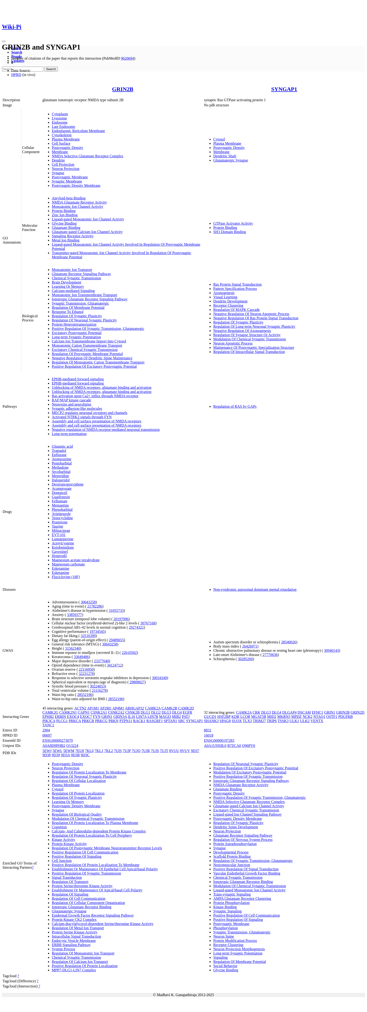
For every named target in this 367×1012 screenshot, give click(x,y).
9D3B (75, 755)
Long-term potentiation (69, 434)
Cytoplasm (60, 114)
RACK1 (139, 721)
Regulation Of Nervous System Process (242, 840)
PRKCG (101, 721)
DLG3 (166, 712)
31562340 (72, 648)
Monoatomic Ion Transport (72, 270)
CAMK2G (50, 712)
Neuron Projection (65, 169)
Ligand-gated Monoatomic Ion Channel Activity (88, 219)
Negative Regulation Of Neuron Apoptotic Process (251, 314)
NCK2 (307, 717)
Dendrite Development (230, 301)
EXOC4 (73, 717)
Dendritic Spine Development (235, 827)
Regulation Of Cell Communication (78, 898)
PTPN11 (125, 721)
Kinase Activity (63, 840)
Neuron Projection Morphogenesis (239, 949)
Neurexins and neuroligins (71, 404)
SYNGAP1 (284, 89)
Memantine (60, 505)
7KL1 (99, 751)
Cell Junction (62, 861)
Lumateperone (62, 539)
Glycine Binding (64, 223)
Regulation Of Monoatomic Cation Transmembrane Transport (98, 362)
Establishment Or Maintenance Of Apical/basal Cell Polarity (97, 890)
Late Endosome (63, 127)
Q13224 (72, 746)
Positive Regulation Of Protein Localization (84, 966)
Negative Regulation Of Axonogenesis (242, 331)
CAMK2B (169, 708)
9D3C (85, 755)
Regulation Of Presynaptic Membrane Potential (87, 354)
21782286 (94, 606)
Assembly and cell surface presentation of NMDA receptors (96, 421)
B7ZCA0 (234, 746)
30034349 (159, 678)
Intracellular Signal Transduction (76, 936)
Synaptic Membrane (67, 181)
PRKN (113, 721)
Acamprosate (61, 488)
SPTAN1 (170, 721)
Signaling (220, 957)
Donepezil (59, 493)
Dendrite (58, 160)
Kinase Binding (225, 907)
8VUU (174, 751)
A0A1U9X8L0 (215, 746)
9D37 (195, 751)
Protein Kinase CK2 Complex (74, 920)
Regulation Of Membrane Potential (78, 308)
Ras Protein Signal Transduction (237, 284)
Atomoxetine (61, 459)
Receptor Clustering (228, 305)
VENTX (317, 721)
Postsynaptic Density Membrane (76, 185)
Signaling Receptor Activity (73, 236)
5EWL (57, 751)
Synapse (58, 173)
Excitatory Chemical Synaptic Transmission (84, 350)
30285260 (245, 659)
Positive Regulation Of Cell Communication (85, 852)
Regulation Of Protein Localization (78, 793)
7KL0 (89, 751)
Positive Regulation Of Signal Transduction (246, 869)
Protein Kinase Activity (69, 844)
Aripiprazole (61, 514)
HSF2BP (224, 717)
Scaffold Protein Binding (232, 856)
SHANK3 (211, 721)
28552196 (84, 695)
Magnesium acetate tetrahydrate (75, 560)
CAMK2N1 (68, 712)
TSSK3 (283, 721)
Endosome (60, 122)
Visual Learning (225, 297)
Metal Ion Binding (65, 240)
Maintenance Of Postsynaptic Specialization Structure (253, 347)
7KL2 (108, 751)
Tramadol (59, 451)
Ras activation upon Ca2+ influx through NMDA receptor (95, 396)
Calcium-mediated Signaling (73, 291)
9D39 (56, 755)
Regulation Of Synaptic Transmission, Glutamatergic (253, 861)
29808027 (137, 682)
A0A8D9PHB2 (53, 746)
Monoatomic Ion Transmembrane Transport (84, 295)
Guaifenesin (61, 497)
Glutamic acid (62, 446)
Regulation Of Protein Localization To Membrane (89, 772)
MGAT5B (258, 717)
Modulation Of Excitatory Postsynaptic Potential (249, 772)
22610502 (129, 653)
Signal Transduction (67, 877)
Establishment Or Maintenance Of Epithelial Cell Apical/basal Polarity (105, 869)
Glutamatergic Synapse (230, 160)
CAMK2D (186, 708)
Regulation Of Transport (70, 882)
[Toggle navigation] (4, 41)
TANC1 (48, 725)
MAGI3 (165, 717)
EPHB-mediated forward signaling (78, 379)
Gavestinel (60, 552)
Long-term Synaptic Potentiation (76, 337)
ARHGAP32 (134, 708)
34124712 (114, 665)
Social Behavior (225, 966)
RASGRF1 (154, 721)
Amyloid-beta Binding (68, 198)
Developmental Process (231, 852)
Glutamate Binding (66, 228)
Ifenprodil (59, 556)
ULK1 (294, 721)
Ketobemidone (63, 547)
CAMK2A (153, 708)
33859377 (74, 615)
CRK (256, 712)
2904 (46, 730)
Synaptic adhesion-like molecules (77, 409)
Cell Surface (61, 143)
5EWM (68, 751)
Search (16, 52)
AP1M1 (93, 708)
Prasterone (60, 522)
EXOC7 (86, 717)
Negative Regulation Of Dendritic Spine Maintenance (92, 358)
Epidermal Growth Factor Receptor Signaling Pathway (93, 915)
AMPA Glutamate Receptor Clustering (242, 898)
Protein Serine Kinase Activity (74, 932)
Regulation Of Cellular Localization (79, 781)
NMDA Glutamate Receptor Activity (79, 202)
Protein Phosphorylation (231, 903)
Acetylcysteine (63, 543)
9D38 (46, 755)
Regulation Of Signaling (70, 894)
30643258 (88, 602)
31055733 (116, 610)
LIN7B (153, 717)
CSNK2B (132, 712)
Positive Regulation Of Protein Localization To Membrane (95, 865)
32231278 (86, 674)
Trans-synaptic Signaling (232, 894)
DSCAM (304, 712)
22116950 (86, 669)
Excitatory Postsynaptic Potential (76, 333)
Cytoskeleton (61, 135)
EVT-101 (59, 535)
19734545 (96, 632)
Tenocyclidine (62, 518)
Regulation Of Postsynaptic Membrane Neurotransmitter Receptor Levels (107, 848)
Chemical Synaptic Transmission (76, 278)
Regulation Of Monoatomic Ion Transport (83, 953)
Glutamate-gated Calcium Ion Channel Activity (87, 232)
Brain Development (66, 282)
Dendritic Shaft (224, 156)
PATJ (186, 717)
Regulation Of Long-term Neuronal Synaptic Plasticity (254, 326)
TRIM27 (259, 721)
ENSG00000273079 (57, 740)
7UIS (118, 751)
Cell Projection (63, 164)
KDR (235, 717)
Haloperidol (61, 480)
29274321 (136, 627)
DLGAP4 (289, 712)
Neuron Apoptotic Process (233, 343)
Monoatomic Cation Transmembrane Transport (87, 345)
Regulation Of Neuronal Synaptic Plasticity (84, 320)
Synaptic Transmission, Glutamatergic (80, 303)
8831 (207, 730)
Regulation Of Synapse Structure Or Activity (247, 335)
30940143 (331, 650)
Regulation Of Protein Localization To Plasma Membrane (95, 823)
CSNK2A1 (99, 712)
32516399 (88, 636)
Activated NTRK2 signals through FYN (82, 417)
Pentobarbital (62, 463)
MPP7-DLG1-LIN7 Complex (74, 970)
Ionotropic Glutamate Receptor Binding (81, 907)
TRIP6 (272, 721)
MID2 (271, 717)
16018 (208, 735)
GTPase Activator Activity (233, 223)
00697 (47, 735)
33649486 (81, 657)
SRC (181, 721)
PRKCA (75, 721)
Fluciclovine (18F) (66, 577)
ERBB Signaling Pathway (71, 945)
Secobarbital (61, 472)
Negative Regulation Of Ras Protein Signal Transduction (255, 318)
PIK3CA (48, 721)
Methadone (60, 467)
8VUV (185, 751)
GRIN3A (120, 717)
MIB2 (176, 717)
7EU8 (79, 751)
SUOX (237, 721)
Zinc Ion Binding (64, 215)
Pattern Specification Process (235, 289)
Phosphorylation (225, 928)
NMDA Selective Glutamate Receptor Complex (87, 156)
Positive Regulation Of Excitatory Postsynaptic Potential (94, 366)
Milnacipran (61, 531)
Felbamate (59, 501)
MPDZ (296, 717)
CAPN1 (84, 712)
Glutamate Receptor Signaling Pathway (81, 274)
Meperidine (60, 476)
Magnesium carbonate (68, 564)
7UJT (164, 751)
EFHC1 (317, 712)
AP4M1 (118, 708)
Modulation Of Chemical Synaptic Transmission (249, 339)
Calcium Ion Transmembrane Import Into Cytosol (89, 341)
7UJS (155, 751)
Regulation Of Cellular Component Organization (88, 903)
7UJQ (136, 751)
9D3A (65, 755)
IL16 (131, 717)
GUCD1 (210, 717)
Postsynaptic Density (67, 148)
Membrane (60, 152)
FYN (96, 717)
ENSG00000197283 (219, 740)
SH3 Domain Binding (229, 232)
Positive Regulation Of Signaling (76, 856)
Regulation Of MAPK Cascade (236, 310)
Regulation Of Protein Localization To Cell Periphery (92, 835)
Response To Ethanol (67, 312)
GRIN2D (357, 712)
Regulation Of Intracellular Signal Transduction (249, 352)
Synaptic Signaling (227, 911)
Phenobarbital (62, 509)
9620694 (127, 58)
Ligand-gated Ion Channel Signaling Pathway (247, 814)
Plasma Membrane (66, 139)
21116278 (99, 690)
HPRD (16, 75)
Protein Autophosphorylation (235, 844)
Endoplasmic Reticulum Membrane (78, 131)
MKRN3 (283, 717)
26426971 (249, 646)
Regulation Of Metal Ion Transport (78, 928)
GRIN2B (122, 89)
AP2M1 (106, 708)
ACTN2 (80, 708)
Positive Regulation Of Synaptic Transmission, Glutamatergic (98, 329)
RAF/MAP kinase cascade (71, 400)
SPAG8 (225, 721)
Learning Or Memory (68, 286)
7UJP (127, 751)
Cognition (59, 827)
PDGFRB (345, 717)
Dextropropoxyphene (68, 484)
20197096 (121, 619)
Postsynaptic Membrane (70, 177)
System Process (63, 949)
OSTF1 (331, 717)
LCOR (245, 717)
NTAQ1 (319, 717)
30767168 (147, 623)
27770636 (270, 655)
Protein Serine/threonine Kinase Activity (82, 886)
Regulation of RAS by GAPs (235, 406)
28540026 (288, 642)
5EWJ (46, 751)
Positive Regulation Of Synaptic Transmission (86, 873)
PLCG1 (62, 721)
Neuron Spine (223, 936)
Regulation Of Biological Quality (77, 814)
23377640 (101, 661)
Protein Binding (64, 211)
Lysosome (59, 118)
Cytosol (219, 139)
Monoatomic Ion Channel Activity (77, 207)
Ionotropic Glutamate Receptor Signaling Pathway (89, 299)
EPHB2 (48, 717)
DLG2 (156, 712)
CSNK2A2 (116, 712)
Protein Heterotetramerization (74, 324)
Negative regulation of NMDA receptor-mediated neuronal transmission (106, 430)
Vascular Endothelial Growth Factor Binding (246, 873)
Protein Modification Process (235, 941)
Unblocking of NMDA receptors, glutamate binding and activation (101, 387)
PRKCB (88, 721)
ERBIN (60, 717)
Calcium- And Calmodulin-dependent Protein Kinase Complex (99, 831)
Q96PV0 (248, 746)
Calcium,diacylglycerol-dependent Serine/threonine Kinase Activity (103, 924)
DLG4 (177, 712)
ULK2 (305, 721)
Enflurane (59, 455)
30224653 (97, 686)
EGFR (187, 712)
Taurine (57, 526)
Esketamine (60, 568)
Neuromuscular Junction (231, 865)
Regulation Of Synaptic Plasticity (77, 316)
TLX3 (247, 721)
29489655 (116, 640)
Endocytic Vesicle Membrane (74, 941)
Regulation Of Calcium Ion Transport (80, 962)
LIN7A (141, 717)
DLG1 (145, 712)
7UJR (145, 751)
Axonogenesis (224, 293)
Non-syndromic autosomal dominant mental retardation (254, 589)
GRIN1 (106, 717)
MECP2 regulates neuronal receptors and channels (89, 413)
